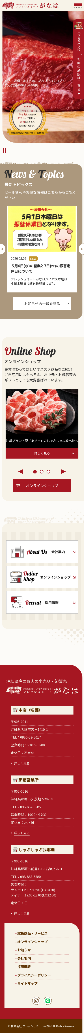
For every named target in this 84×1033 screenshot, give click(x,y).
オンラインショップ (32, 941)
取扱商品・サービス (32, 933)
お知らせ (24, 950)
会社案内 (24, 958)
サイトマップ (27, 983)
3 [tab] (49, 472)
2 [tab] (42, 472)
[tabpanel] (42, 424)
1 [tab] (35, 472)
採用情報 (24, 966)
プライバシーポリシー (34, 975)
